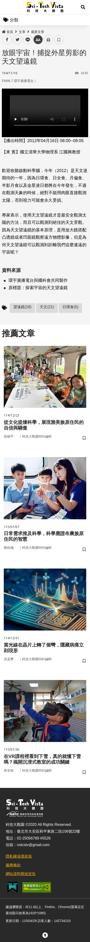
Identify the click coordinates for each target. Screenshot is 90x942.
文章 (22, 32)
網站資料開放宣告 (21, 874)
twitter (17, 40)
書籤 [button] (58, 39)
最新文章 (37, 32)
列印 (48, 39)
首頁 (7, 32)
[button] (83, 7)
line (26, 40)
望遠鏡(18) (22, 307)
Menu (7, 7)
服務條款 (13, 865)
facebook (7, 40)
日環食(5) (70, 307)
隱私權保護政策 (19, 856)
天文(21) (47, 307)
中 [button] (38, 40)
